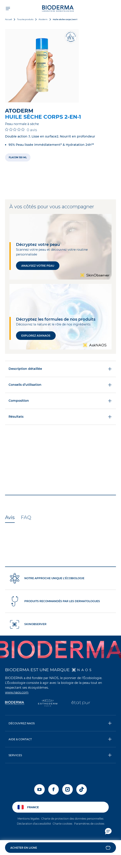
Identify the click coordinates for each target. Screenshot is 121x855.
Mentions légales (28, 818)
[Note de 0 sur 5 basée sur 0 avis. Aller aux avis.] (21, 130)
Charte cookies (62, 823)
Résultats (60, 416)
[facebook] (53, 789)
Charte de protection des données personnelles (72, 818)
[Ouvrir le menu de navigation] (7, 8)
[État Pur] (80, 703)
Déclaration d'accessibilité (34, 823)
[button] (60, 847)
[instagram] (67, 789)
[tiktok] (81, 789)
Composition (60, 400)
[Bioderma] (14, 703)
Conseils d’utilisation (60, 385)
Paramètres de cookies (89, 823)
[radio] (17, 157)
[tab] (10, 518)
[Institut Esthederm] (47, 703)
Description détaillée (60, 369)
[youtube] (39, 789)
